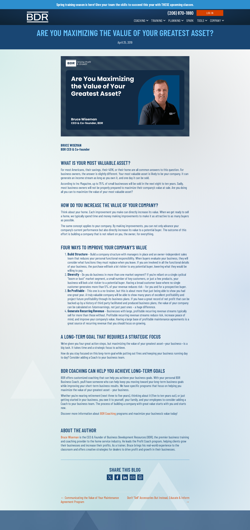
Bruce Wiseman (70, 437)
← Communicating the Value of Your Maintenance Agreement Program (90, 500)
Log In (209, 12)
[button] (147, 20)
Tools (200, 20)
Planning (174, 20)
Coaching (139, 20)
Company (215, 20)
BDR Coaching (108, 413)
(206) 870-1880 (180, 13)
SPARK (189, 20)
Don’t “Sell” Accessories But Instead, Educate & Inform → (158, 500)
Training (156, 20)
